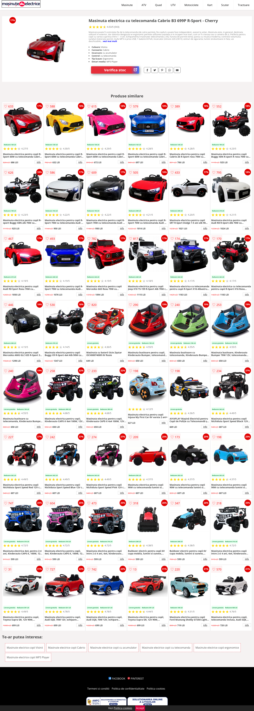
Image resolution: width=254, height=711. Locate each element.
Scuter (225, 5)
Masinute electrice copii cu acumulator (113, 647)
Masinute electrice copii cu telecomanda (166, 647)
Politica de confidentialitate (128, 688)
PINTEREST (135, 678)
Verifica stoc (121, 70)
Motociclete (191, 5)
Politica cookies (156, 688)
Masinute (127, 5)
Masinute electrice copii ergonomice (217, 647)
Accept (140, 708)
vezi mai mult (110, 41)
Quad (158, 5)
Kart (209, 5)
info (39, 162)
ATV (144, 5)
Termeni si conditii (98, 688)
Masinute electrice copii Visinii (25, 647)
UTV (173, 5)
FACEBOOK (117, 678)
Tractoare (243, 5)
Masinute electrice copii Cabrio (66, 647)
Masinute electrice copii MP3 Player (28, 657)
